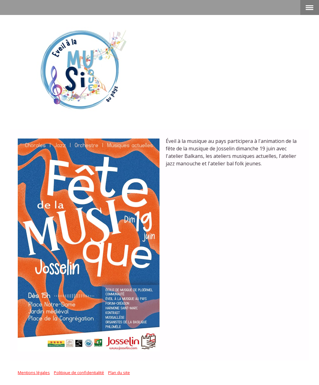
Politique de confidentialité (79, 372)
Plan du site (119, 372)
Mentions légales (34, 372)
